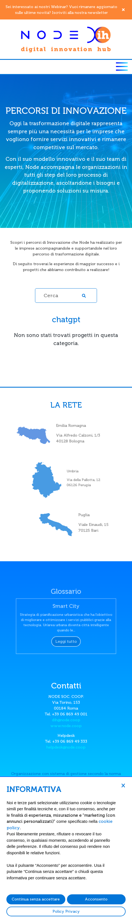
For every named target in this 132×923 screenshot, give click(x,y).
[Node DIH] (66, 39)
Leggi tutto (66, 638)
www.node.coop (66, 725)
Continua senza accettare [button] (36, 899)
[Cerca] (66, 295)
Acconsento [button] (96, 899)
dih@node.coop (66, 720)
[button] (123, 785)
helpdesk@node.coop (66, 747)
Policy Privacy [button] (66, 911)
